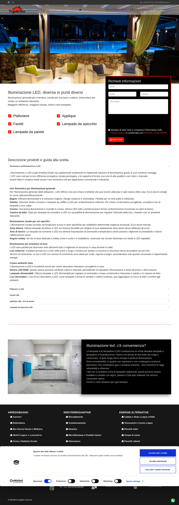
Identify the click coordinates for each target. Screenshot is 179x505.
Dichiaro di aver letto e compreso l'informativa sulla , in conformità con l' (139, 131)
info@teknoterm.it (163, 2)
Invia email (116, 140)
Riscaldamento (74, 417)
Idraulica (71, 429)
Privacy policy (117, 133)
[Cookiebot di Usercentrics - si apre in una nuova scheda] (16, 500)
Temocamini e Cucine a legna (137, 423)
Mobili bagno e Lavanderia (26, 435)
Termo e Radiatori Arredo (23, 441)
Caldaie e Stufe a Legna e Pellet (138, 417)
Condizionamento (76, 423)
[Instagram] (13, 2)
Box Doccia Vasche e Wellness (26, 429)
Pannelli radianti (131, 441)
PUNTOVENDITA (164, 10)
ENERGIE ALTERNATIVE (140, 10)
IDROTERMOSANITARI (114, 10)
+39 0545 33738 (148, 2)
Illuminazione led (19, 453)
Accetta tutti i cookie (158, 472)
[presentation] (127, 121)
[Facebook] (9, 2)
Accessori (16, 459)
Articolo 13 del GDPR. (156, 133)
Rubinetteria (17, 423)
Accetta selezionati (157, 480)
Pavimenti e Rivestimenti (23, 447)
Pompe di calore (131, 435)
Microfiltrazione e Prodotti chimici (83, 435)
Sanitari (16, 417)
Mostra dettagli (133, 500)
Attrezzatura (73, 441)
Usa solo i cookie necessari (157, 488)
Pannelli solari (130, 429)
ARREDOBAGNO (92, 10)
